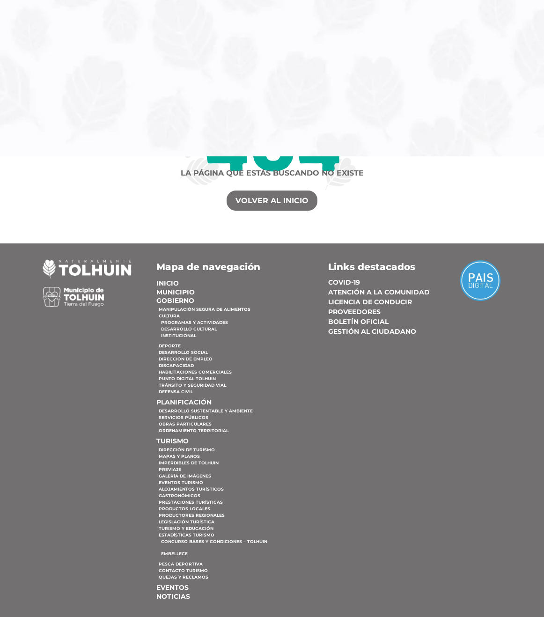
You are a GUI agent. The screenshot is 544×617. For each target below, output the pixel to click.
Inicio (218, 55)
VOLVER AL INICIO (272, 200)
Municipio (259, 55)
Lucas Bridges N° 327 (46, 10)
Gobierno (308, 55)
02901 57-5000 (117, 10)
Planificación (374, 55)
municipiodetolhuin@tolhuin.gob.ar (196, 10)
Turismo (437, 55)
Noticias (356, 70)
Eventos (489, 55)
